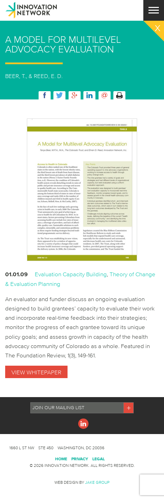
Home (61, 458)
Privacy (79, 458)
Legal (98, 458)
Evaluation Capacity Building (71, 274)
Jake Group (97, 482)
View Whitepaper (36, 372)
